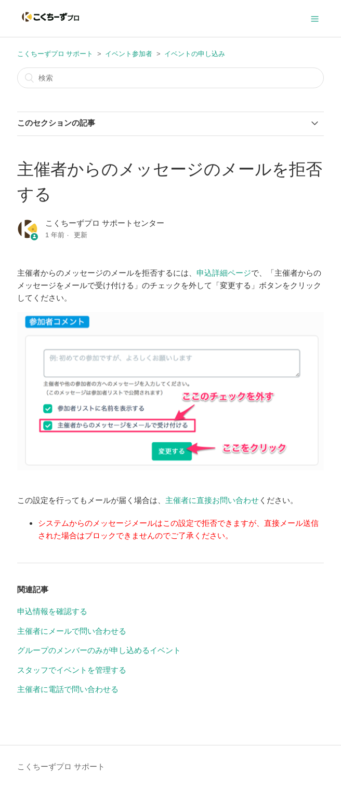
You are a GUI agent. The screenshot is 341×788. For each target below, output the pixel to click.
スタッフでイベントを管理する (71, 669)
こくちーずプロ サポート (55, 54)
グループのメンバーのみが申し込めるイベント (99, 650)
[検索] (170, 77)
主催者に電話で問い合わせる (68, 689)
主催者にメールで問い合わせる (71, 631)
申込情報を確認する (52, 611)
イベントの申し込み (194, 54)
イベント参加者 (128, 54)
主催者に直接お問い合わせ (212, 500)
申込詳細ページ (223, 272)
